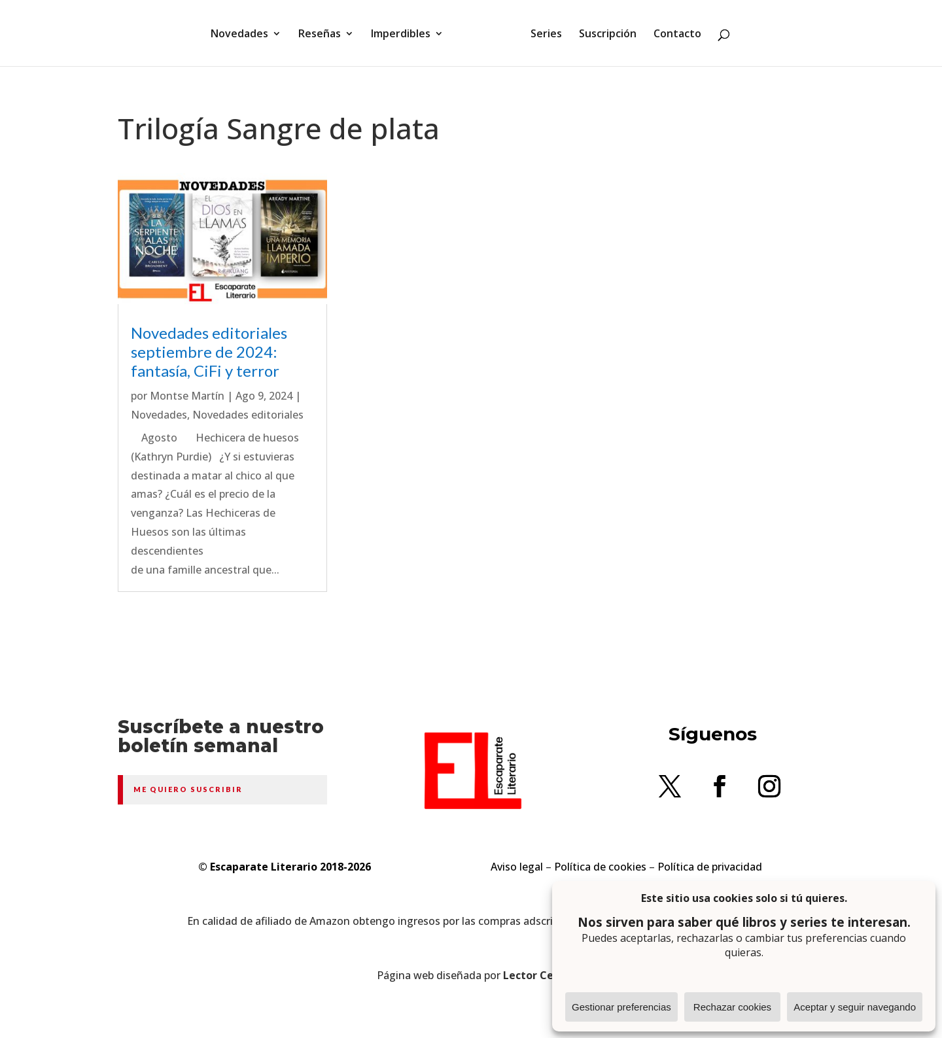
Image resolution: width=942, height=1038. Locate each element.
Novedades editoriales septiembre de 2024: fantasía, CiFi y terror (209, 351)
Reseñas (319, 35)
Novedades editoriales (248, 414)
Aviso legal (517, 866)
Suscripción (608, 35)
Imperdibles (400, 35)
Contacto (677, 35)
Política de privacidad (709, 866)
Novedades (239, 35)
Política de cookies (600, 866)
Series (546, 35)
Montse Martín (187, 396)
